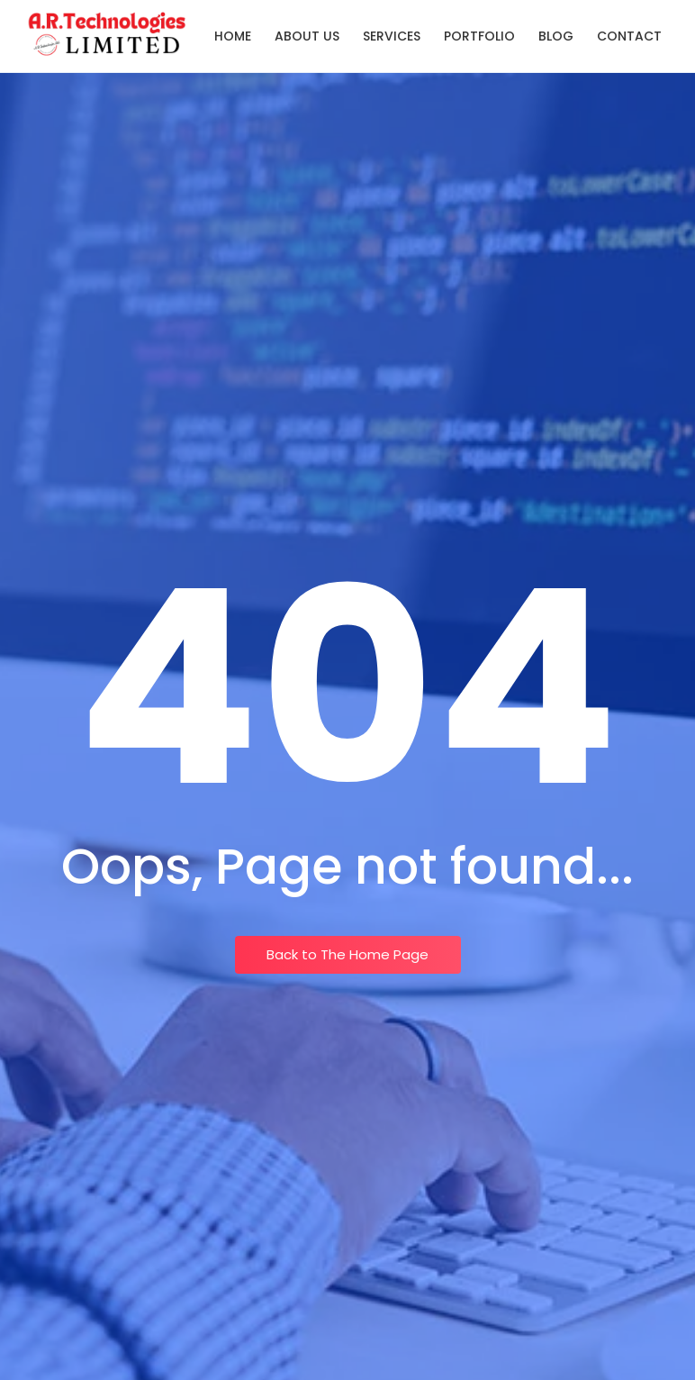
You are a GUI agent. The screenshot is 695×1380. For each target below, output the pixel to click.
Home (232, 36)
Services (391, 36)
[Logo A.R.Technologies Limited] (107, 33)
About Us (307, 36)
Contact (629, 36)
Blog (555, 36)
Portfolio (479, 36)
